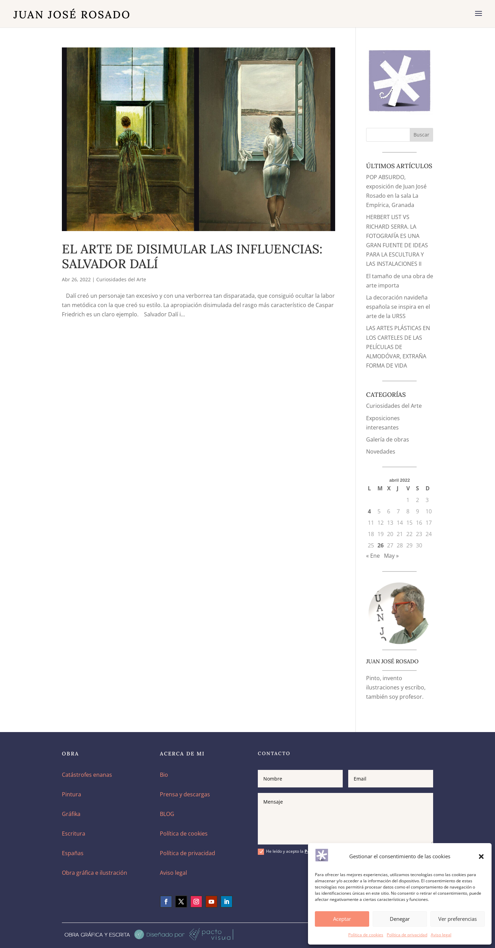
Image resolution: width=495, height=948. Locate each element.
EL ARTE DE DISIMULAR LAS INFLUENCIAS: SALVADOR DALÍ (192, 256)
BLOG (167, 814)
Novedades (380, 451)
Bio (164, 774)
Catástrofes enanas (87, 774)
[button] (481, 856)
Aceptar (342, 918)
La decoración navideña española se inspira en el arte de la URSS (398, 307)
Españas (73, 853)
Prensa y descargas (185, 794)
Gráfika (71, 814)
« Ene (373, 555)
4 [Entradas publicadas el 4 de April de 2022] (369, 511)
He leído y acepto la (303, 852)
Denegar (400, 918)
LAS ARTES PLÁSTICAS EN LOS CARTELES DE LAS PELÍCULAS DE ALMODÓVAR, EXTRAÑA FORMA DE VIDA (398, 346)
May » (391, 555)
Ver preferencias (457, 918)
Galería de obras (387, 439)
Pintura (71, 794)
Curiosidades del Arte (121, 279)
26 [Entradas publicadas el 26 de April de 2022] (380, 545)
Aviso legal (441, 935)
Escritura (73, 833)
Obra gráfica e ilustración (94, 872)
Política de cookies (365, 935)
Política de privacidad (407, 935)
